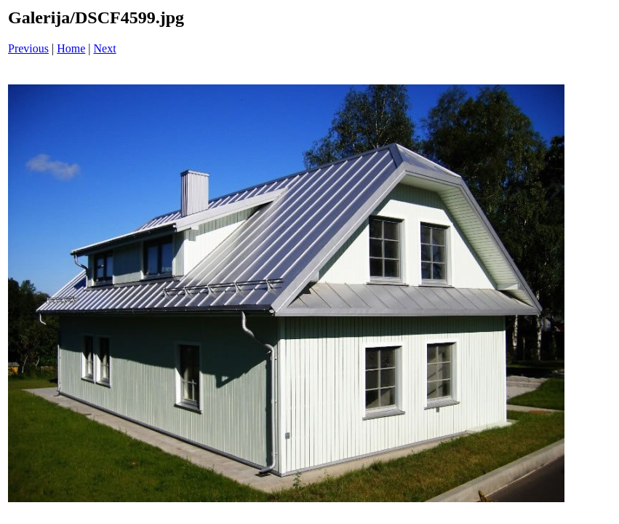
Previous (28, 48)
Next (105, 48)
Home (71, 48)
